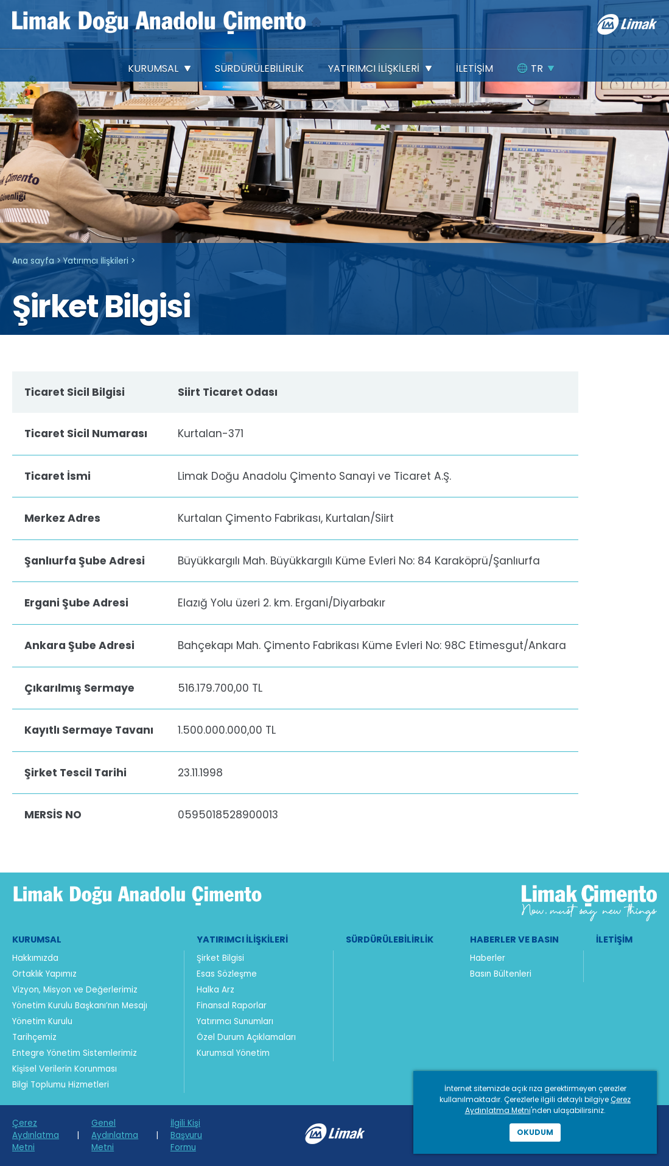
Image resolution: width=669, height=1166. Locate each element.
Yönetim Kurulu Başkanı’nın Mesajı (79, 1005)
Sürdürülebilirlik (389, 939)
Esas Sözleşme (227, 974)
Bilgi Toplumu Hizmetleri (60, 1084)
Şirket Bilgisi (220, 958)
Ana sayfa (33, 261)
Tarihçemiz (34, 1037)
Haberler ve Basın (514, 939)
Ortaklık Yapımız (44, 974)
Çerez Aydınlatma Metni (35, 1135)
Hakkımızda (35, 958)
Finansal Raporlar (232, 1005)
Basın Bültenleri (500, 974)
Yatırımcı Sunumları (235, 1021)
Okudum (535, 1132)
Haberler (487, 958)
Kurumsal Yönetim (233, 1053)
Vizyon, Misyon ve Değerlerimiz (75, 990)
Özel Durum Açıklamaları (246, 1037)
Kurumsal (36, 939)
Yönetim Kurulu (42, 1021)
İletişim (614, 939)
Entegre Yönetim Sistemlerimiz (74, 1053)
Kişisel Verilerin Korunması (64, 1069)
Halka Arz (215, 990)
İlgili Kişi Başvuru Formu (186, 1135)
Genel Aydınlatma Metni (114, 1135)
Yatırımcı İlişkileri (95, 261)
